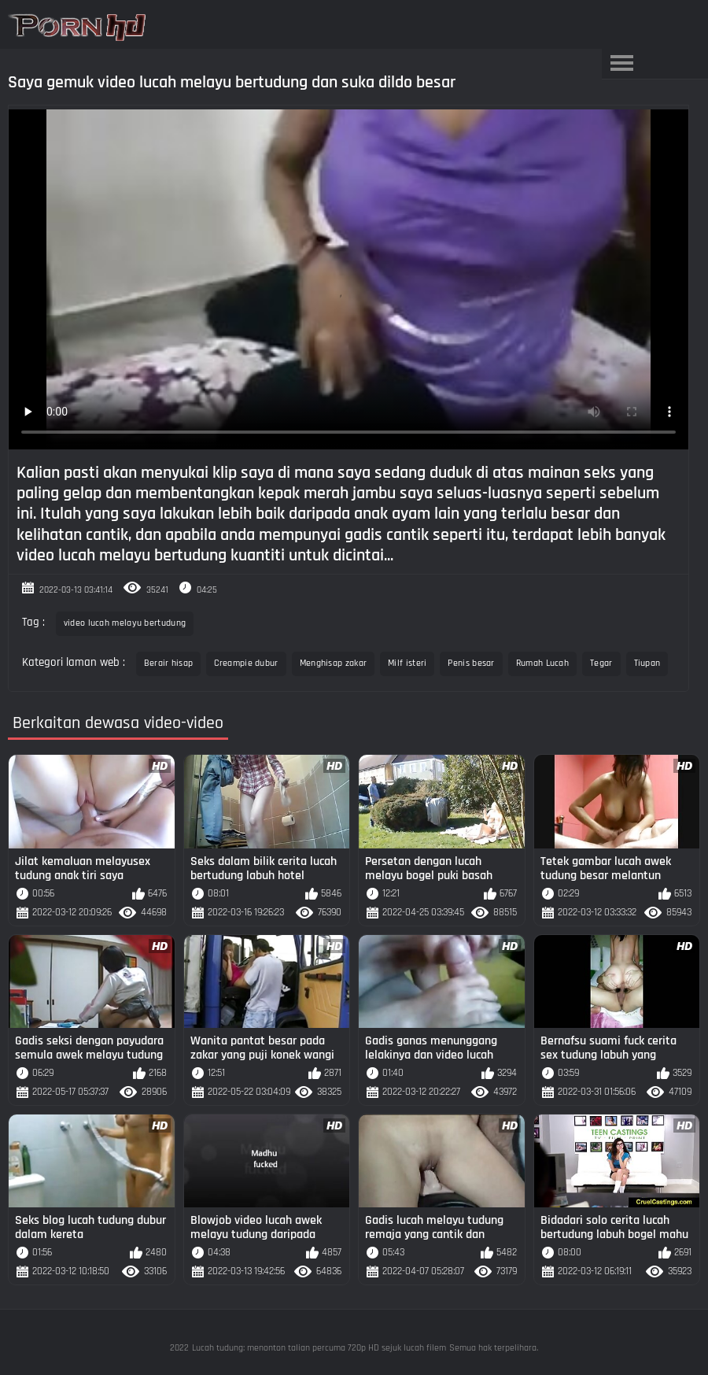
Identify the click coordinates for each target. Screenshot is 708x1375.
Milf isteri (407, 663)
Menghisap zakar (333, 663)
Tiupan (647, 663)
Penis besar (471, 663)
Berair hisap (169, 663)
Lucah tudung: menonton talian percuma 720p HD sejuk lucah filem (319, 1348)
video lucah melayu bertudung (125, 623)
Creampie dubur (246, 663)
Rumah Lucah (542, 663)
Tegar (601, 663)
